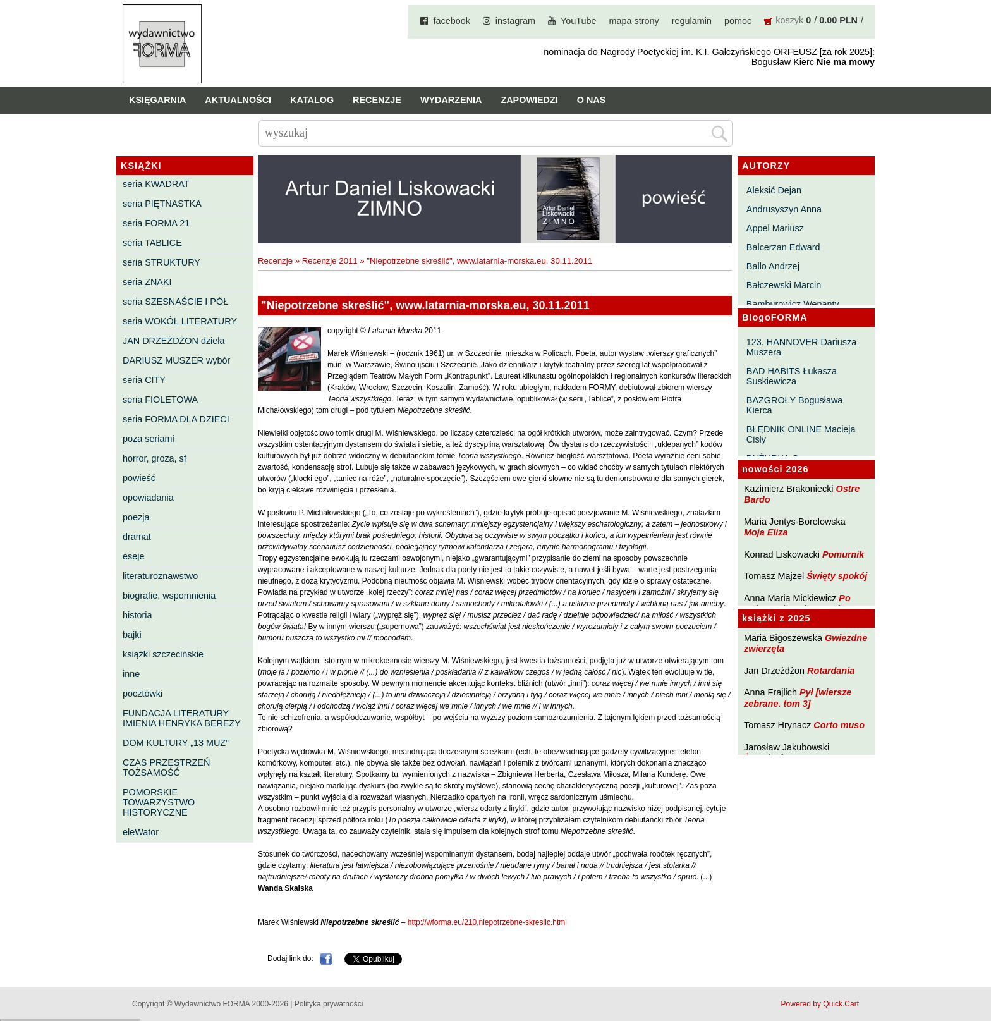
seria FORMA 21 (156, 223)
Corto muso (839, 725)
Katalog (312, 100)
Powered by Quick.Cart (820, 1004)
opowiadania (148, 497)
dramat (137, 537)
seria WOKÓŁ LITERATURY (180, 321)
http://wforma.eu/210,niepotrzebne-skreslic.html (487, 922)
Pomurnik (843, 554)
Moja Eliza (766, 532)
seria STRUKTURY (161, 262)
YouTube (579, 21)
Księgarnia (157, 100)
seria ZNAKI (147, 282)
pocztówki (142, 693)
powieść (139, 478)
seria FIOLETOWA (160, 399)
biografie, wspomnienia (169, 595)
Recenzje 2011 (330, 261)
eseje (133, 556)
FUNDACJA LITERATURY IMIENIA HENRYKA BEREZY (182, 718)
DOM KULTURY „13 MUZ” (176, 743)
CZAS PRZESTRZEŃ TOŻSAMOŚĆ (166, 767)
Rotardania (830, 671)
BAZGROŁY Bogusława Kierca (794, 405)
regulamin (692, 21)
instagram (515, 21)
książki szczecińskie (163, 654)
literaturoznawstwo (160, 576)
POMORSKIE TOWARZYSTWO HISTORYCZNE (159, 802)
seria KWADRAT (156, 184)
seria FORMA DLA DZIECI (176, 419)
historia (137, 615)
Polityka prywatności (329, 1004)
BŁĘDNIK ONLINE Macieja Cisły (801, 434)
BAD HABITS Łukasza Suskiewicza (791, 376)
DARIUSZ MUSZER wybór (176, 360)
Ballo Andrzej (772, 266)
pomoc (737, 21)
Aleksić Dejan (773, 190)
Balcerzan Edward (783, 247)
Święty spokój (836, 576)
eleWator (141, 832)
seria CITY (144, 380)
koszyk (789, 20)
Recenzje (377, 100)
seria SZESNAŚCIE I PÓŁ (175, 302)
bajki (132, 635)
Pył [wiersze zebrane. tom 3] (797, 697)
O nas (591, 100)
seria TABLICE (152, 243)
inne (131, 674)
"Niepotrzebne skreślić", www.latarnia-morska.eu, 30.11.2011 (479, 261)
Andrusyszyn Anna (784, 209)
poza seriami (148, 439)
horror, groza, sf (154, 458)
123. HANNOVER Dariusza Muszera (801, 347)
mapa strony (634, 21)
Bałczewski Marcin (783, 285)
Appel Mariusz (775, 228)
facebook (451, 21)
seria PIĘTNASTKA (162, 204)
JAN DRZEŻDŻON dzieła (174, 341)
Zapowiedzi (529, 100)
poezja (136, 517)
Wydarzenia (451, 100)
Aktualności (238, 100)
